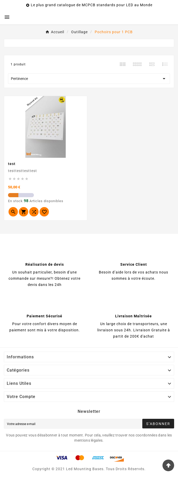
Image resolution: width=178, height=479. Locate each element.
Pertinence (89, 79)
